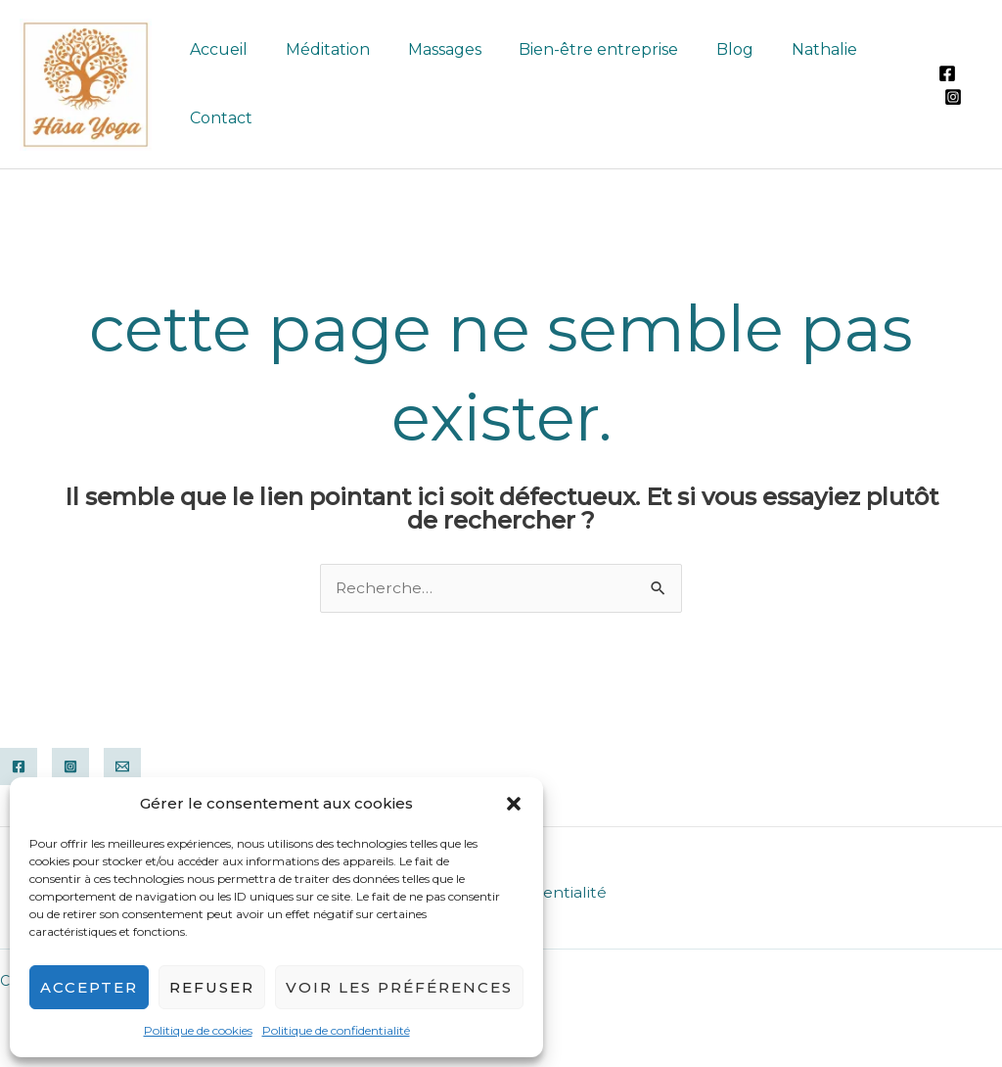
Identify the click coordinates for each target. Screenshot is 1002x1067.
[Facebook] (945, 73)
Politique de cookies (198, 1030)
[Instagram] (951, 97)
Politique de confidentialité (336, 1030)
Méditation (318, 49)
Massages (428, 49)
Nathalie (788, 49)
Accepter (89, 987)
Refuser (211, 987)
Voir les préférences (399, 987)
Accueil (216, 49)
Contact (218, 118)
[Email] (122, 766)
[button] (514, 803)
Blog (705, 49)
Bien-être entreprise (576, 49)
